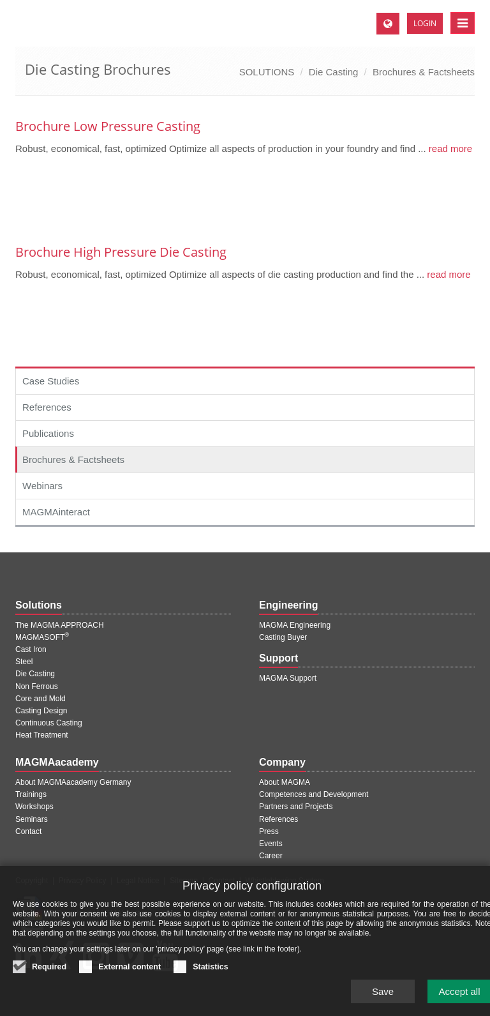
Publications (48, 433)
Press (269, 831)
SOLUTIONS (267, 71)
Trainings (31, 794)
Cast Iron (31, 649)
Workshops (34, 806)
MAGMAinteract (56, 511)
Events (271, 843)
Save (383, 998)
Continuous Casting (48, 722)
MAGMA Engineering (294, 625)
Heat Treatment (41, 735)
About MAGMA (284, 782)
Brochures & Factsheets (424, 71)
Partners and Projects (295, 806)
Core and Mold (40, 698)
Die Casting (334, 71)
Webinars (42, 485)
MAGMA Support (287, 678)
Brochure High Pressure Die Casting (120, 252)
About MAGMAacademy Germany (73, 782)
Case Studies (50, 380)
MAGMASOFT (42, 637)
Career (271, 855)
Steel (24, 661)
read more (449, 148)
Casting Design (41, 710)
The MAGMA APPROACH (59, 625)
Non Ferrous (36, 686)
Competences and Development (313, 794)
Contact (28, 831)
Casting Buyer (283, 637)
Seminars (31, 819)
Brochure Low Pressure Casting (107, 126)
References (46, 407)
